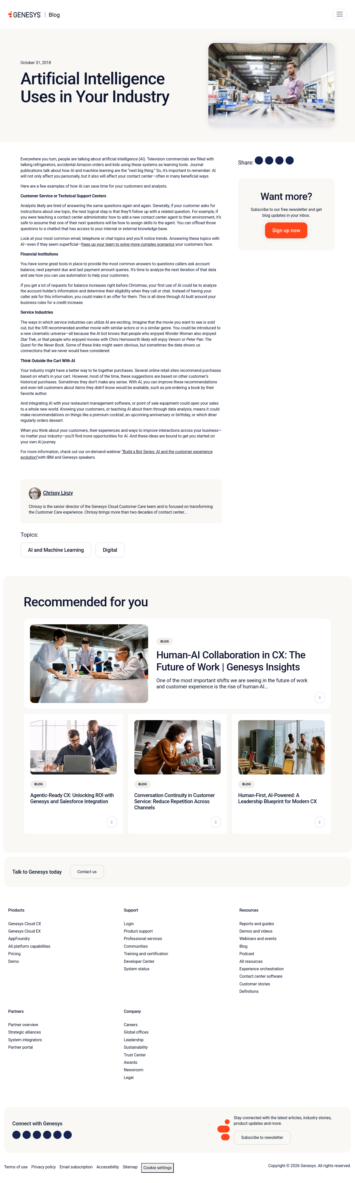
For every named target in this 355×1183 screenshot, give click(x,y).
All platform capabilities (29, 946)
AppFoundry (19, 938)
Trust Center (135, 1055)
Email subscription (76, 1167)
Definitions (249, 991)
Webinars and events (258, 938)
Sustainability (136, 1047)
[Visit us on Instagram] (27, 1135)
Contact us (87, 871)
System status (136, 968)
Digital (110, 550)
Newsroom (133, 1069)
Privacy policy (43, 1167)
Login (129, 923)
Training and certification (146, 953)
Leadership (134, 1039)
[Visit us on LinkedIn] (16, 1135)
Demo (13, 961)
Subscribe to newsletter (262, 1137)
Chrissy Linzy (58, 493)
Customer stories (254, 984)
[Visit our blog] (68, 1135)
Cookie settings (157, 1167)
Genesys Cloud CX (24, 923)
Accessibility (107, 1167)
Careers (131, 1024)
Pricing (14, 953)
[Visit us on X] (37, 1135)
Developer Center (139, 961)
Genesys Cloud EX (24, 931)
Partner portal (20, 1047)
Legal (129, 1077)
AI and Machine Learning (56, 550)
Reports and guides (256, 923)
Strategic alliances (24, 1032)
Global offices (136, 1032)
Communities (136, 946)
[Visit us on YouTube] (57, 1135)
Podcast (246, 953)
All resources (250, 961)
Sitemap (130, 1167)
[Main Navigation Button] (339, 14)
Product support (138, 931)
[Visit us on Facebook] (47, 1135)
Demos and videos (255, 931)
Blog (243, 946)
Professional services (143, 938)
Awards (130, 1062)
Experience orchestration (261, 968)
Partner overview (23, 1024)
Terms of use (15, 1167)
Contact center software (260, 976)
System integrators (25, 1039)
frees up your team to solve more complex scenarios (128, 244)
